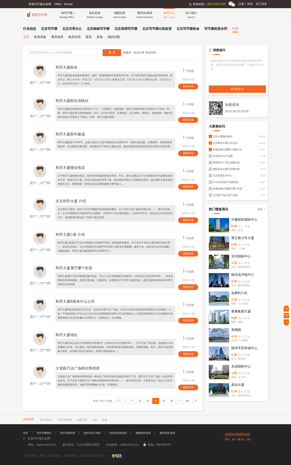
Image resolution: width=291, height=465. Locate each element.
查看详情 (188, 86)
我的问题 (114, 37)
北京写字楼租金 (188, 28)
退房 (89, 37)
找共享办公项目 (92, 433)
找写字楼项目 (44, 433)
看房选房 (57, 37)
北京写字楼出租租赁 (157, 28)
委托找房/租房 (167, 433)
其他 (100, 37)
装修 (104, 419)
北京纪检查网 (64, 419)
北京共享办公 (72, 28)
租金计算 (139, 52)
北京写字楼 (49, 28)
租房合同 (74, 37)
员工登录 (261, 4)
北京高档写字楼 (125, 28)
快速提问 (237, 89)
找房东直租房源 (118, 433)
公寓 (94, 419)
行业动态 (29, 28)
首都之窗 (82, 419)
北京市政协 (45, 419)
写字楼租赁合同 (215, 28)
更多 (262, 209)
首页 (25, 433)
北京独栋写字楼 (98, 28)
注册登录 (245, 4)
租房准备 (40, 37)
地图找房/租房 (143, 433)
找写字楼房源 (67, 433)
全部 (26, 37)
